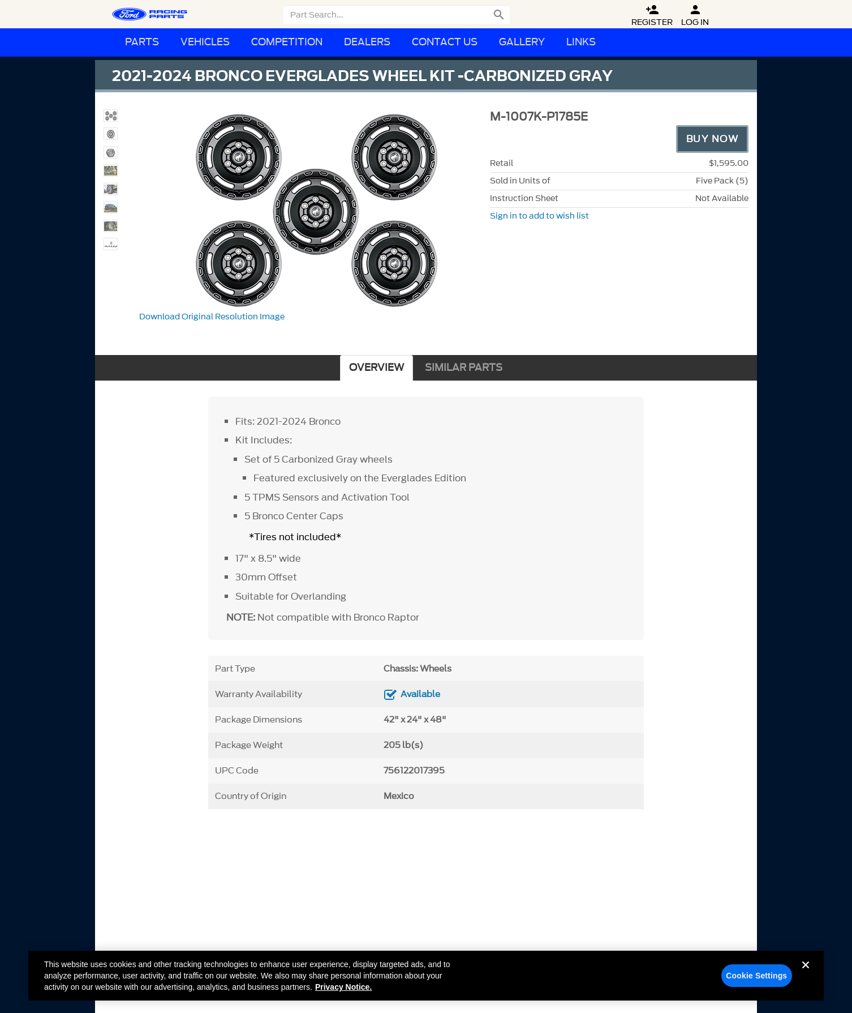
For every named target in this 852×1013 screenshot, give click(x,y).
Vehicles (205, 42)
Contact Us (444, 42)
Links (581, 42)
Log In (695, 15)
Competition (286, 42)
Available (420, 694)
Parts (142, 42)
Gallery (522, 42)
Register (652, 15)
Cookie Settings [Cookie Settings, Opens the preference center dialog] (756, 981)
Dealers (367, 42)
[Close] (805, 979)
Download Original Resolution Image (212, 317)
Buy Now (712, 139)
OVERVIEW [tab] (376, 368)
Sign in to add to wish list (539, 216)
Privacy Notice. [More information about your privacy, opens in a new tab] (343, 992)
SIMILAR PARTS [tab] (463, 368)
